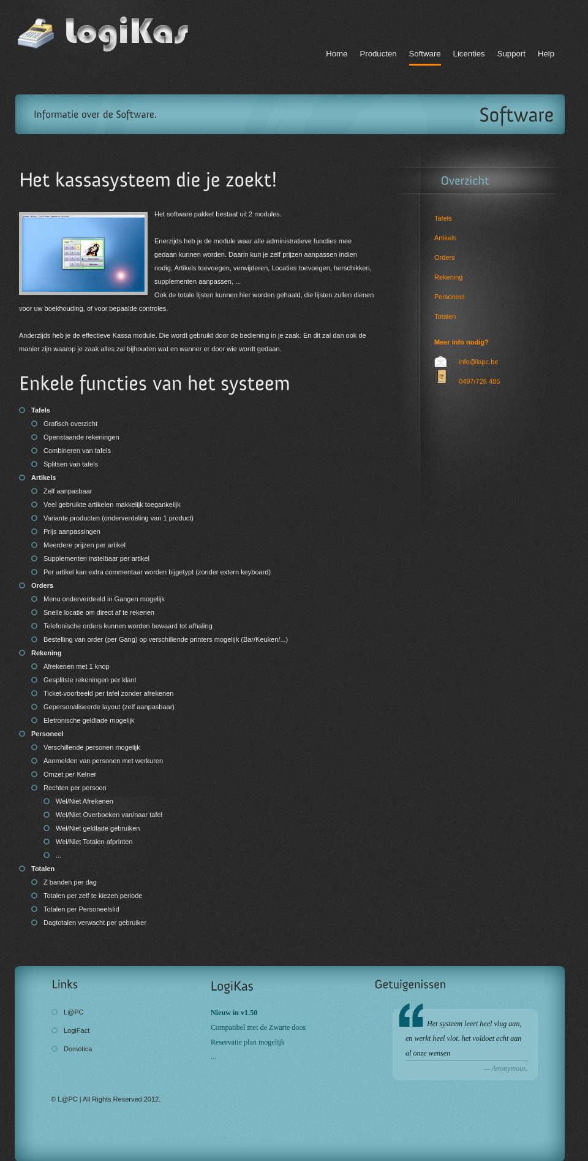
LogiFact (76, 1030)
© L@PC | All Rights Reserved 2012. (105, 1099)
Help (546, 53)
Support (511, 53)
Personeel (449, 296)
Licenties (469, 53)
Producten (378, 53)
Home (336, 53)
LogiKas (107, 33)
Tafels (443, 218)
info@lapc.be (478, 361)
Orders (444, 257)
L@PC (74, 1012)
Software (425, 53)
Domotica (78, 1049)
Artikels (445, 238)
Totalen (445, 316)
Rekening (448, 277)
